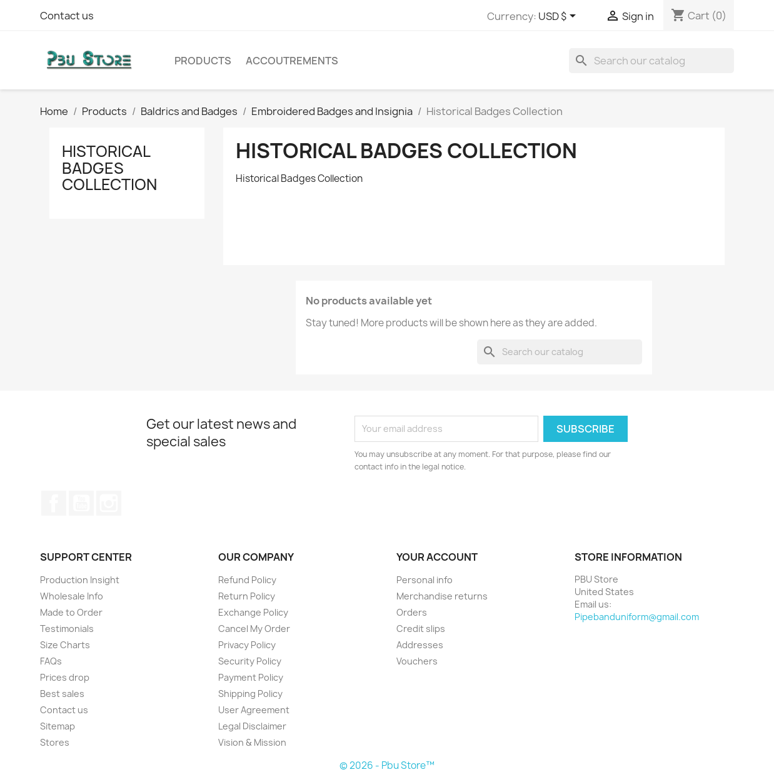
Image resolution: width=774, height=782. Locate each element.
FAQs (51, 661)
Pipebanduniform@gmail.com (637, 617)
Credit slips (420, 628)
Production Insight (79, 580)
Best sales (62, 693)
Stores (54, 742)
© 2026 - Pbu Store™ (387, 765)
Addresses (419, 645)
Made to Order (71, 612)
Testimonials (67, 628)
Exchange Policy (253, 612)
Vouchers (417, 661)
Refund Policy (247, 580)
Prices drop (64, 677)
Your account (437, 557)
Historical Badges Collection (109, 168)
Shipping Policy (250, 693)
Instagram (108, 503)
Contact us (67, 16)
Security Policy (249, 661)
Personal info (424, 580)
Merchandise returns (442, 596)
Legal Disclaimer (252, 726)
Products (202, 61)
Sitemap (57, 726)
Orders (411, 612)
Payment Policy (250, 677)
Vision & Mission (252, 742)
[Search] (651, 60)
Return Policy (246, 596)
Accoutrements (292, 61)
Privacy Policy (247, 645)
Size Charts (65, 645)
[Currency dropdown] (559, 16)
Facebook (53, 503)
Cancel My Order (254, 628)
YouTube (81, 503)
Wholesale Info (71, 596)
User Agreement (253, 710)
